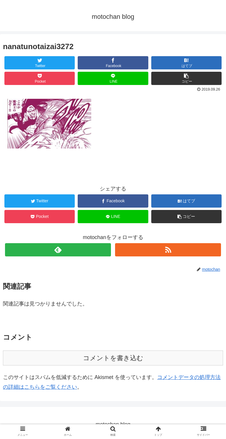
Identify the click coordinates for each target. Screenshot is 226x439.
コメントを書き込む (113, 358)
